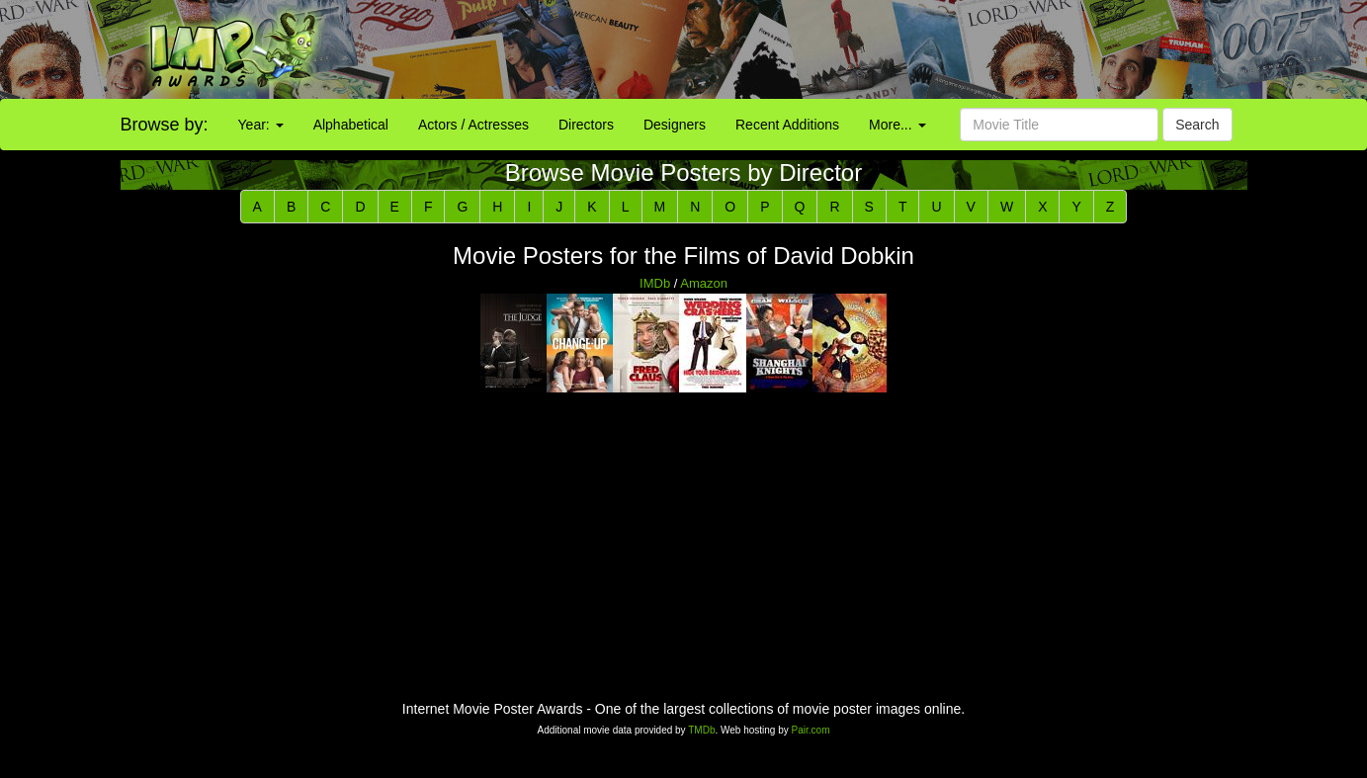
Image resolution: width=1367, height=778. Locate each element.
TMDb (701, 730)
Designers (674, 124)
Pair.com (811, 730)
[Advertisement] (854, 49)
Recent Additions (787, 124)
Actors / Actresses (473, 124)
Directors (586, 124)
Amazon (703, 283)
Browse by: (165, 124)
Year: (261, 124)
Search (1197, 124)
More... (897, 124)
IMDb (655, 283)
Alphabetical (350, 124)
